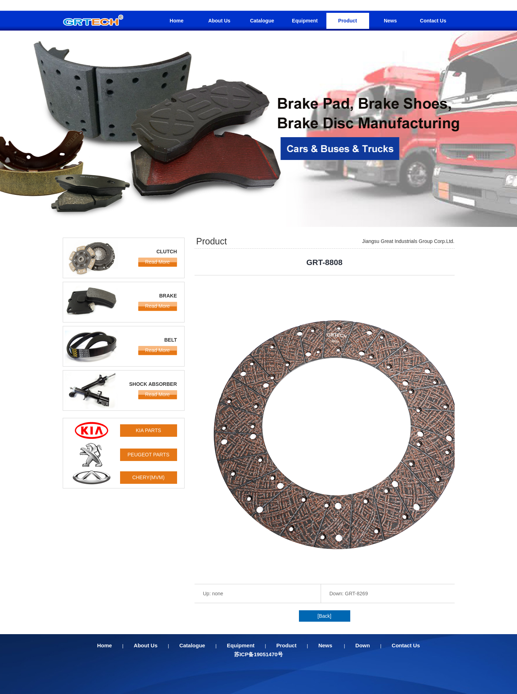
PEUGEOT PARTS (148, 454)
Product (347, 21)
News (390, 21)
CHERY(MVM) (148, 477)
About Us (219, 21)
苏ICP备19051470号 (258, 654)
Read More (157, 262)
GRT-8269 (356, 593)
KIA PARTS (148, 430)
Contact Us (433, 21)
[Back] (324, 616)
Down (362, 645)
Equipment (304, 21)
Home (176, 21)
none (217, 593)
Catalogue (262, 21)
